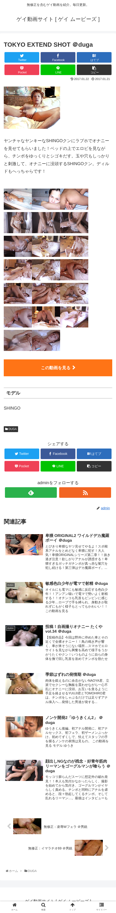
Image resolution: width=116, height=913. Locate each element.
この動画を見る (55, 367)
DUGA (11, 429)
